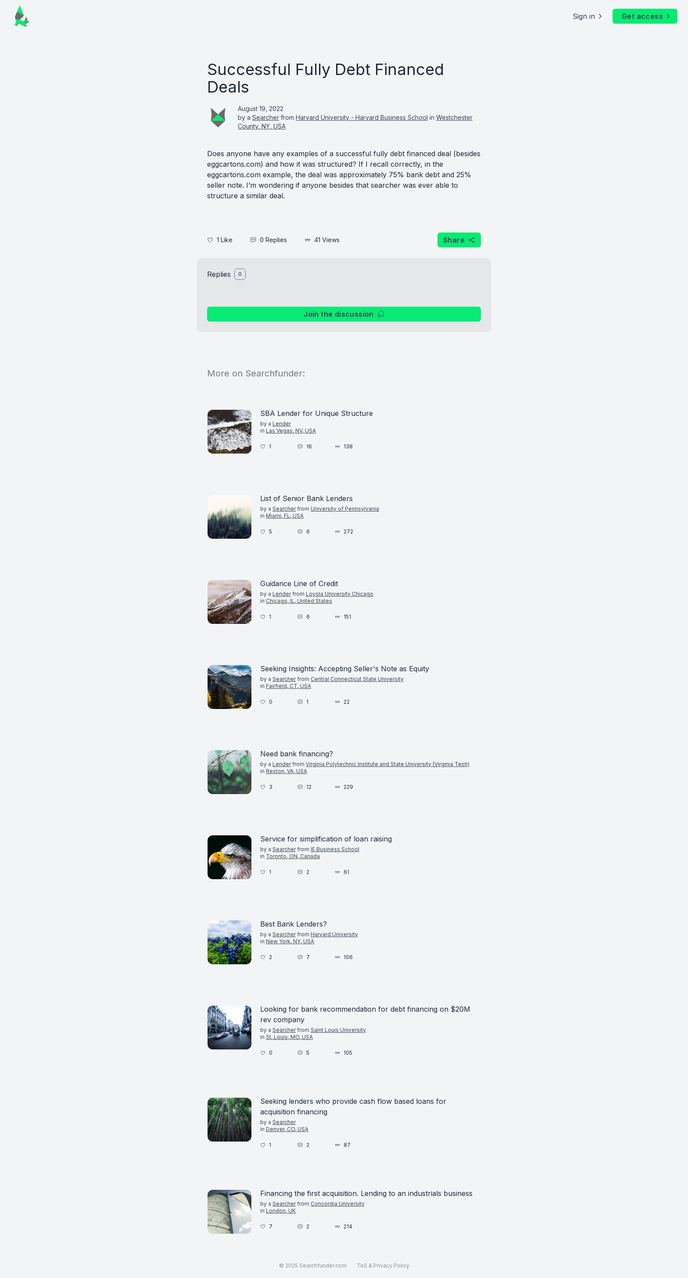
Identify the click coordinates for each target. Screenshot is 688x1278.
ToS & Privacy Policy (383, 1265)
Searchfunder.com (323, 1265)
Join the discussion (344, 314)
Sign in (588, 16)
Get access (647, 16)
